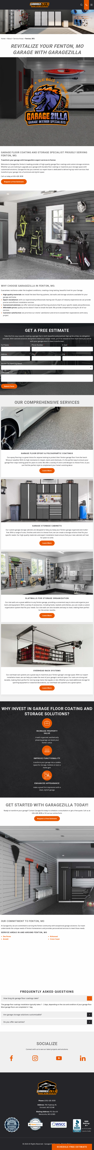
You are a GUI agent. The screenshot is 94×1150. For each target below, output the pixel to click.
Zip (63, 354)
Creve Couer (55, 939)
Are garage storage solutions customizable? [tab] (22, 1014)
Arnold (5, 939)
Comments (5, 373)
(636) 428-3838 (49, 1100)
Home (3, 38)
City (33, 354)
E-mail (64, 345)
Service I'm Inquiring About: (11, 363)
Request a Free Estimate (14, 182)
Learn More (47, 471)
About (9, 38)
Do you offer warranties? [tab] (14, 1022)
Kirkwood (54, 936)
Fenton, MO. (30, 38)
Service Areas (18, 38)
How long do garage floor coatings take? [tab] (21, 998)
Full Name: (5, 345)
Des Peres (7, 936)
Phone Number (37, 345)
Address (4, 354)
